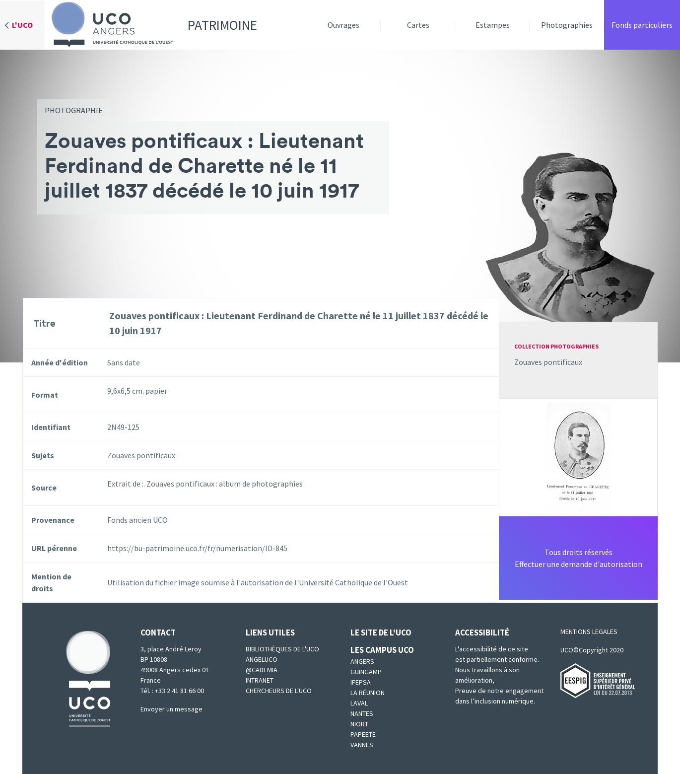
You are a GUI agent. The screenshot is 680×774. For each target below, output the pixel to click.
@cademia (261, 669)
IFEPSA (360, 682)
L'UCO (22, 25)
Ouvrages (343, 25)
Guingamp (366, 671)
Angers (362, 661)
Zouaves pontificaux (548, 362)
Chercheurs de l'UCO (279, 690)
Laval (359, 703)
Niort (359, 723)
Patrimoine (151, 25)
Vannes (361, 744)
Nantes (361, 713)
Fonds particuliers (642, 25)
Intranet (259, 680)
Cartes (418, 25)
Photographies (567, 25)
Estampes (493, 25)
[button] (578, 456)
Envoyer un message (171, 708)
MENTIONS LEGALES (588, 631)
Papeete (363, 734)
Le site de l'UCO (380, 632)
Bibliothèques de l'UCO (282, 648)
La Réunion (367, 692)
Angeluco (261, 659)
